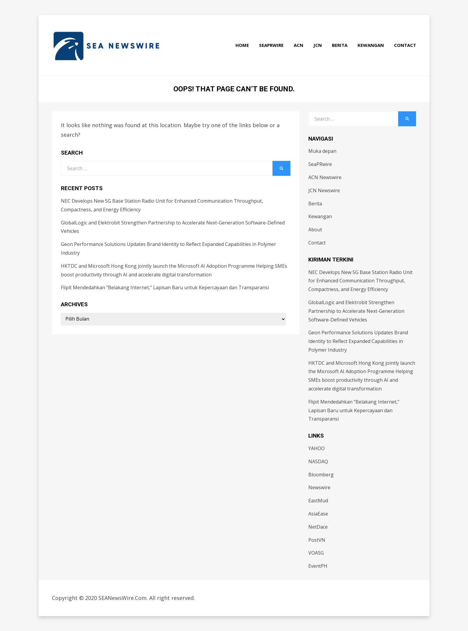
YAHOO (316, 448)
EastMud (318, 500)
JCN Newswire (324, 190)
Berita (339, 45)
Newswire (319, 487)
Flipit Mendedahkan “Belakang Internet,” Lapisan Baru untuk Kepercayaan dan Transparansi (165, 287)
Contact (405, 45)
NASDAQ (318, 461)
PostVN (316, 540)
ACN (298, 45)
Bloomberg (321, 474)
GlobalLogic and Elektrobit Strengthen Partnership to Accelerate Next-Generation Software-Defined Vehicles (356, 311)
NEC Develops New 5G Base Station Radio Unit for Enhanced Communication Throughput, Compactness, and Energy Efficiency (360, 281)
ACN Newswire (324, 177)
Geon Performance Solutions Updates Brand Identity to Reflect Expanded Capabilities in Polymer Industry (358, 341)
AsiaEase (318, 513)
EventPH (317, 566)
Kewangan (371, 45)
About (315, 229)
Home (242, 45)
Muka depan (322, 151)
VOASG (316, 553)
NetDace (318, 527)
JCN (317, 45)
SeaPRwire (271, 45)
